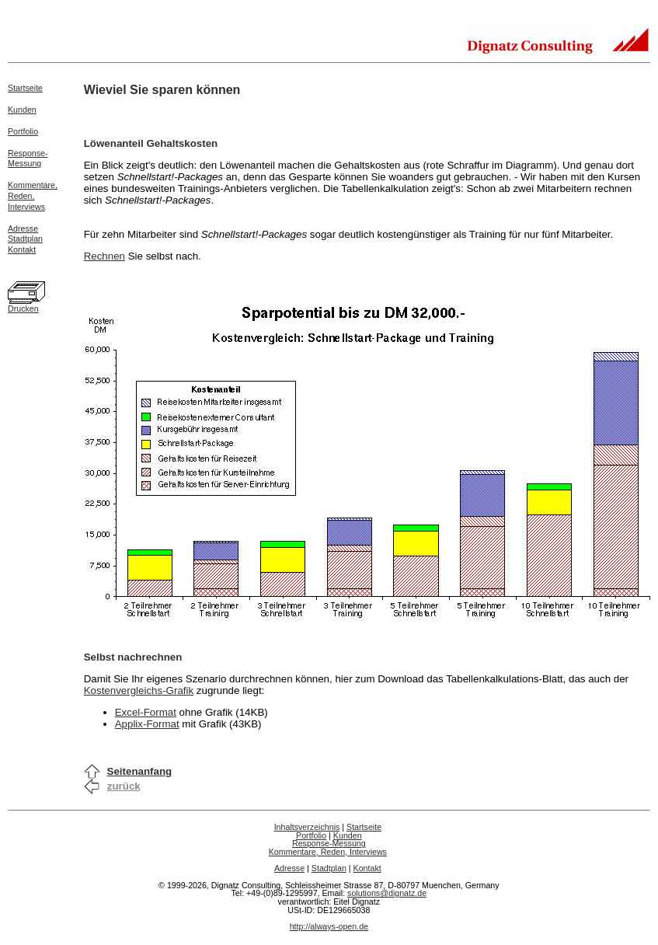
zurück (124, 786)
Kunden (22, 109)
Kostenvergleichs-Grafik (138, 690)
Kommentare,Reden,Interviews (32, 195)
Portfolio (23, 131)
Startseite (25, 87)
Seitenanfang (139, 771)
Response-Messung (28, 158)
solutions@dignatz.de (386, 893)
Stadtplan (25, 238)
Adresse (23, 228)
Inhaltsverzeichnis (307, 827)
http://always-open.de (329, 926)
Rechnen (104, 256)
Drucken (23, 308)
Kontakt (22, 249)
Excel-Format (145, 712)
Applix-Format (147, 724)
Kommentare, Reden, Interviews (328, 851)
